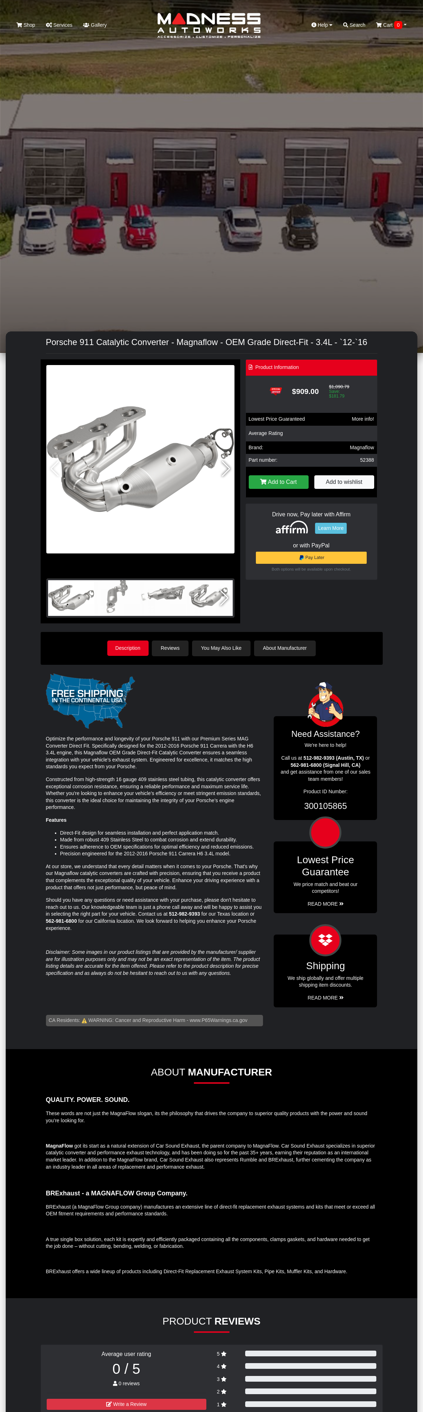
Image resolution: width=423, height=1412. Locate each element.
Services (59, 25)
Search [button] (354, 25)
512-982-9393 (184, 914)
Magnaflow (362, 447)
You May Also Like (222, 648)
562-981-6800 (61, 920)
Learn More (331, 528)
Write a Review (126, 1404)
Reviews (171, 648)
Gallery (95, 25)
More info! (363, 419)
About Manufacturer (286, 648)
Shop (25, 25)
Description (127, 648)
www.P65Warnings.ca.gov (218, 1020)
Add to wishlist (344, 482)
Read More (326, 903)
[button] (226, 469)
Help (322, 25)
